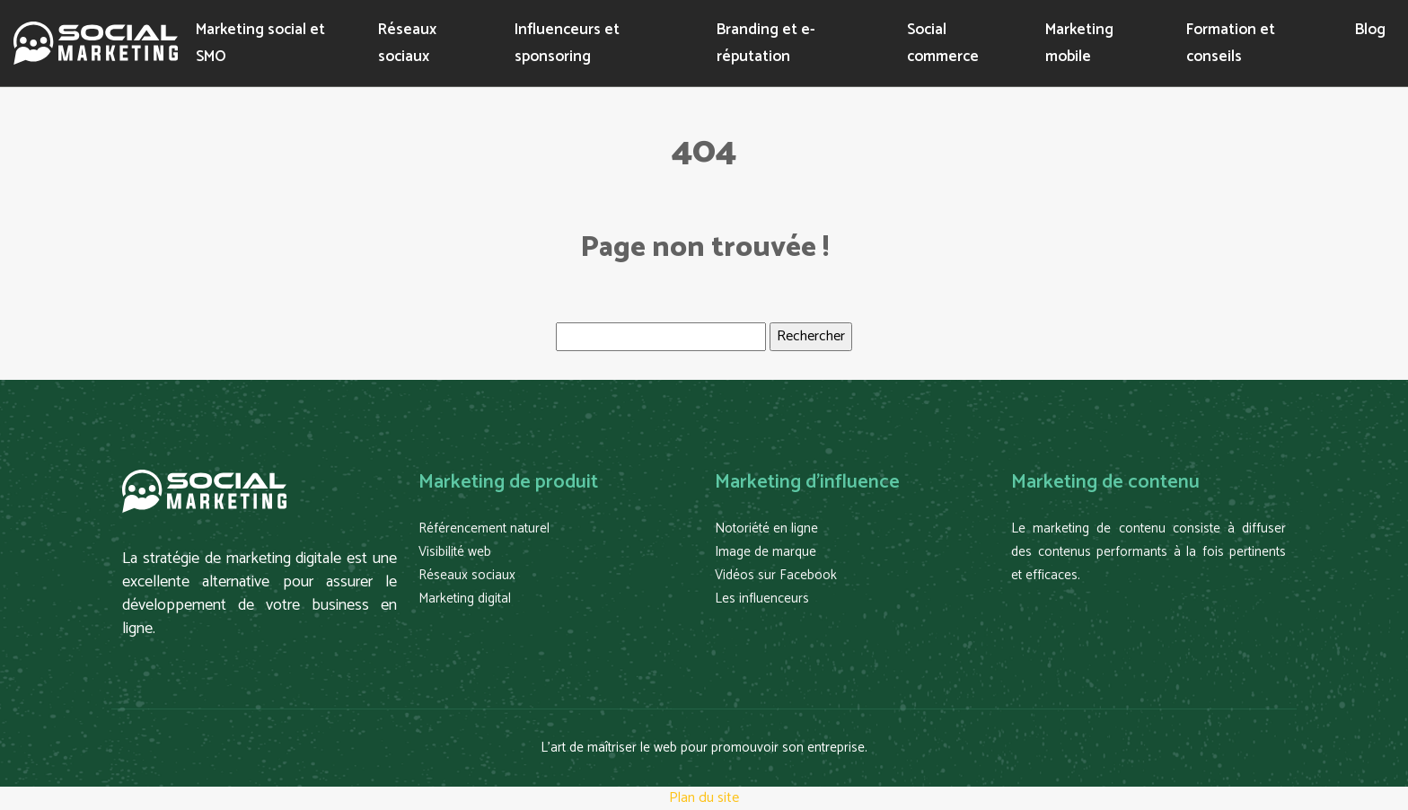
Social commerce (943, 43)
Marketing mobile (1079, 43)
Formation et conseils (1230, 43)
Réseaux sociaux (407, 43)
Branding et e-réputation (766, 43)
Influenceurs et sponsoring (567, 43)
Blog (1370, 29)
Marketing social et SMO (260, 43)
